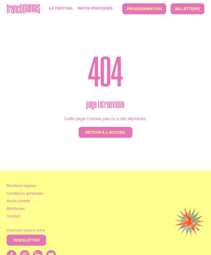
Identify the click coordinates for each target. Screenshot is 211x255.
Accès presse (18, 201)
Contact (13, 217)
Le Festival (61, 9)
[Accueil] (23, 8)
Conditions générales (25, 194)
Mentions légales (21, 186)
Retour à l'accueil (105, 133)
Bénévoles (16, 209)
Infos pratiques (95, 9)
